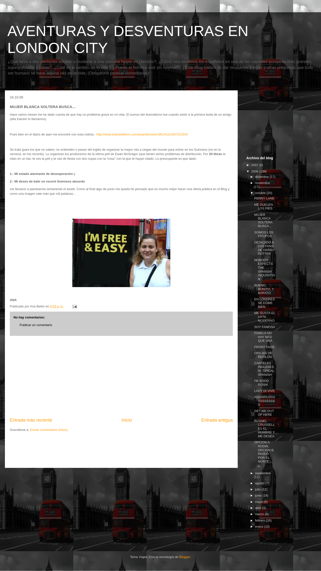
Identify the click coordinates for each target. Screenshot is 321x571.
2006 (255, 171)
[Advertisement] (121, 376)
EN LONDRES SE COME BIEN (264, 303)
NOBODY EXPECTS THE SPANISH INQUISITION (264, 269)
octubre (261, 193)
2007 (255, 165)
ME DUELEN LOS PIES (263, 206)
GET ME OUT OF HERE (264, 413)
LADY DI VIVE (264, 391)
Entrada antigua (217, 420)
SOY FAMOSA (264, 327)
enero (259, 526)
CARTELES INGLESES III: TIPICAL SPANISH (264, 369)
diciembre (262, 177)
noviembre (262, 183)
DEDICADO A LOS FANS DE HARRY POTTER (264, 248)
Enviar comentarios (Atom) (49, 430)
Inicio (127, 420)
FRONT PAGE (264, 347)
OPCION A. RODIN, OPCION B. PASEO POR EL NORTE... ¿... (264, 453)
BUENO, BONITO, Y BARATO (264, 289)
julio (258, 489)
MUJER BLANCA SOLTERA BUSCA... (263, 220)
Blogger (184, 557)
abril (258, 508)
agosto (260, 483)
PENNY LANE (264, 198)
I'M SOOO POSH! (261, 383)
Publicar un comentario (36, 325)
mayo (259, 502)
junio (259, 495)
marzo (260, 514)
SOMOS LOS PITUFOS (263, 234)
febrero (260, 520)
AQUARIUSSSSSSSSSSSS (264, 400)
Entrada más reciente (31, 420)
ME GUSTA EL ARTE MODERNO (264, 316)
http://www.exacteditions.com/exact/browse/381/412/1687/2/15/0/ (142, 134)
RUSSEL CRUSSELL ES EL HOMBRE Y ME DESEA (264, 428)
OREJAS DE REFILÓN (263, 355)
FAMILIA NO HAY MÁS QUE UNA (263, 336)
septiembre (263, 473)
